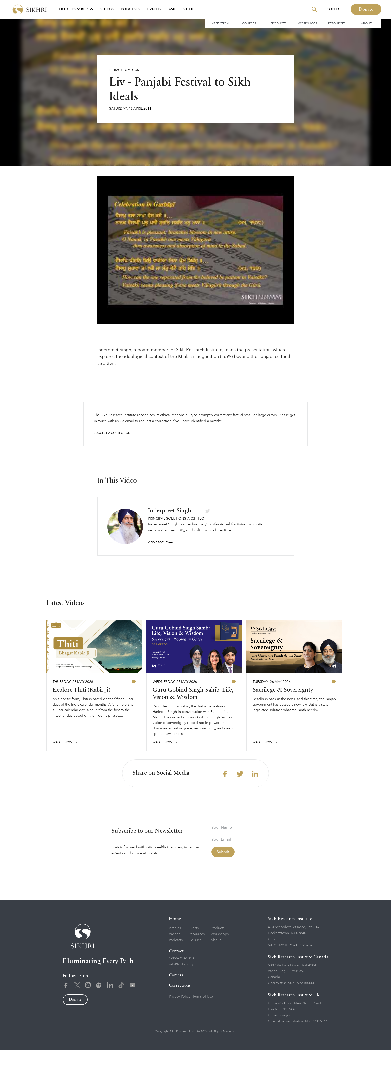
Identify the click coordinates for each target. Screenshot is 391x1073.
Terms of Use (202, 1019)
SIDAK (188, 9)
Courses (249, 23)
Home (175, 942)
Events (154, 9)
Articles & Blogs (75, 9)
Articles (175, 951)
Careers (176, 998)
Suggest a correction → (114, 433)
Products (278, 23)
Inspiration (220, 23)
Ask (172, 9)
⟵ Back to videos (124, 70)
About (366, 23)
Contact (335, 9)
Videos (107, 9)
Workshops (307, 23)
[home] (30, 9)
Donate (366, 9)
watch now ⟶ (65, 765)
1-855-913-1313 (181, 981)
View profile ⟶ (160, 565)
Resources (337, 23)
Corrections (180, 1008)
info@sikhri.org (181, 987)
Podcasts (130, 9)
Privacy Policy (179, 1019)
